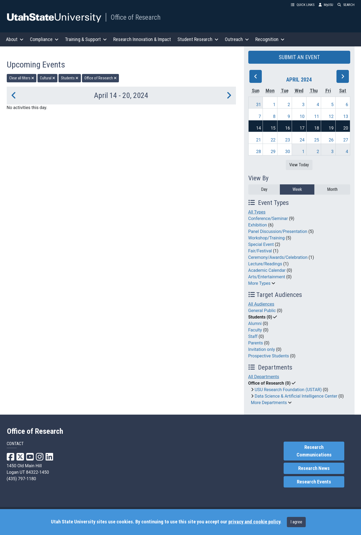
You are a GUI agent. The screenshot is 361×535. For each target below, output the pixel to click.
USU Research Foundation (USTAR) (288, 389)
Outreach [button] (237, 39)
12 (331, 116)
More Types (259, 283)
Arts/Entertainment (266, 276)
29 (273, 151)
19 (331, 128)
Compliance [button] (44, 39)
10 (302, 116)
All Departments (263, 376)
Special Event (261, 244)
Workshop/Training (266, 238)
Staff (253, 336)
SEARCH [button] (346, 5)
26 (331, 140)
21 (258, 140)
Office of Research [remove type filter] (100, 78)
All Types (257, 212)
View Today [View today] (299, 164)
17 (302, 128)
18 (316, 128)
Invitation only (261, 349)
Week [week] (297, 189)
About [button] (14, 39)
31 (258, 104)
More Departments (269, 402)
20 (345, 128)
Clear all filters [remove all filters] (21, 78)
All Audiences (261, 304)
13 (345, 116)
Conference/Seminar (268, 218)
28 (258, 151)
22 (273, 140)
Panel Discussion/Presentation (277, 231)
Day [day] (264, 189)
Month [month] (332, 189)
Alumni (255, 323)
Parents (255, 343)
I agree (296, 521)
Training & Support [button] (86, 39)
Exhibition (257, 225)
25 (316, 140)
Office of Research (136, 17)
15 (273, 128)
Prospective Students (268, 355)
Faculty (255, 330)
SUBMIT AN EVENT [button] (299, 57)
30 (287, 151)
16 (287, 128)
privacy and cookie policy (254, 522)
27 (345, 140)
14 (258, 128)
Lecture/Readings (265, 263)
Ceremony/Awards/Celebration (278, 257)
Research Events (314, 482)
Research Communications (314, 451)
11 (316, 116)
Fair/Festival (260, 250)
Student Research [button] (197, 39)
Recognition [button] (269, 39)
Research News (314, 468)
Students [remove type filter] (69, 78)
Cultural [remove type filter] (47, 78)
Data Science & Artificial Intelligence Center (296, 396)
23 (287, 140)
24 (302, 140)
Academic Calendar (267, 270)
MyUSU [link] (326, 5)
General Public (262, 310)
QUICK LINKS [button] (302, 5)
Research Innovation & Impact (142, 39)
